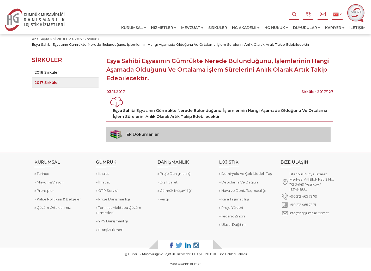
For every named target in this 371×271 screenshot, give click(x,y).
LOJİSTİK (229, 162)
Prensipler (45, 190)
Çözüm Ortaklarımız (53, 207)
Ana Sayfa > (42, 39)
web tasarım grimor (185, 264)
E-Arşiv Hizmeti (110, 230)
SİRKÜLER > (63, 39)
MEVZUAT (192, 27)
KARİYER (334, 27)
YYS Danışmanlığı (113, 221)
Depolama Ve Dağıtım (240, 182)
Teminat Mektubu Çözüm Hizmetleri (118, 210)
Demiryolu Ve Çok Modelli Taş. (246, 173)
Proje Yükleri (232, 207)
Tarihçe (42, 173)
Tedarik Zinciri (233, 216)
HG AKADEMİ (245, 27)
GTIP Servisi (108, 190)
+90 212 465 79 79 (303, 196)
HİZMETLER (163, 27)
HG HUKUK (276, 27)
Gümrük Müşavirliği (175, 190)
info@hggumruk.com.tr (309, 213)
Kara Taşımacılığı (235, 199)
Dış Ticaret (168, 182)
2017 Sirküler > (87, 39)
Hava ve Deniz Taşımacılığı (243, 190)
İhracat (104, 182)
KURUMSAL (133, 27)
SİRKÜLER (217, 27)
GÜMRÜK (106, 162)
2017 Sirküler (46, 82)
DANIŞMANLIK (173, 162)
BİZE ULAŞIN (294, 162)
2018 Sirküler (46, 72)
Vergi (164, 199)
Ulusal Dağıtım (233, 224)
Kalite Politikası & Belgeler (58, 199)
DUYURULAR (306, 27)
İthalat (103, 173)
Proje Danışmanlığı (114, 199)
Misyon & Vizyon (50, 182)
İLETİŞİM (357, 27)
